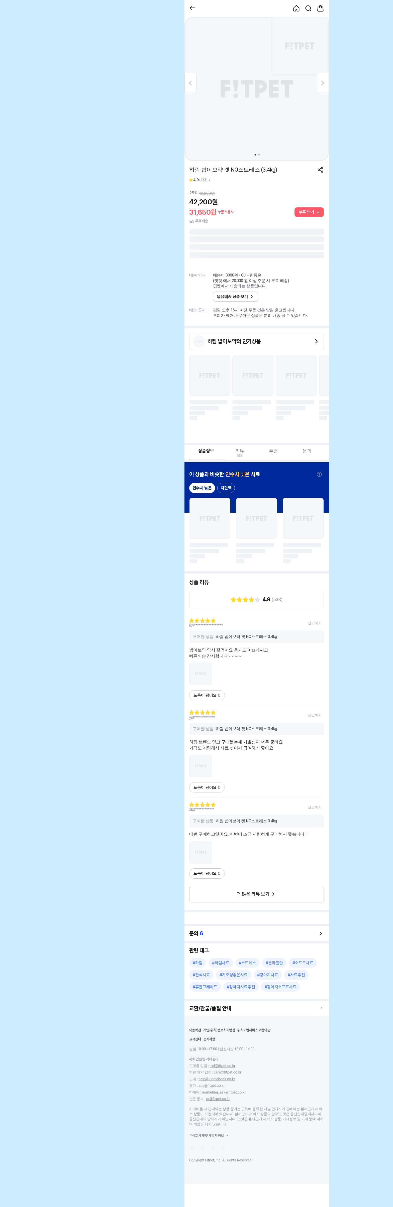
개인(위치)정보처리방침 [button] (219, 1030)
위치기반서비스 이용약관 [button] (253, 1030)
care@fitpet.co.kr (227, 1072)
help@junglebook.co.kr (217, 1079)
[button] (192, 8)
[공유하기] (320, 169)
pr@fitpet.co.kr (218, 1099)
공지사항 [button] (209, 1039)
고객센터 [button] (195, 1039)
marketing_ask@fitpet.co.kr (224, 1092)
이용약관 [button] (195, 1030)
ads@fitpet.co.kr (212, 1086)
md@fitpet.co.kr (222, 1066)
